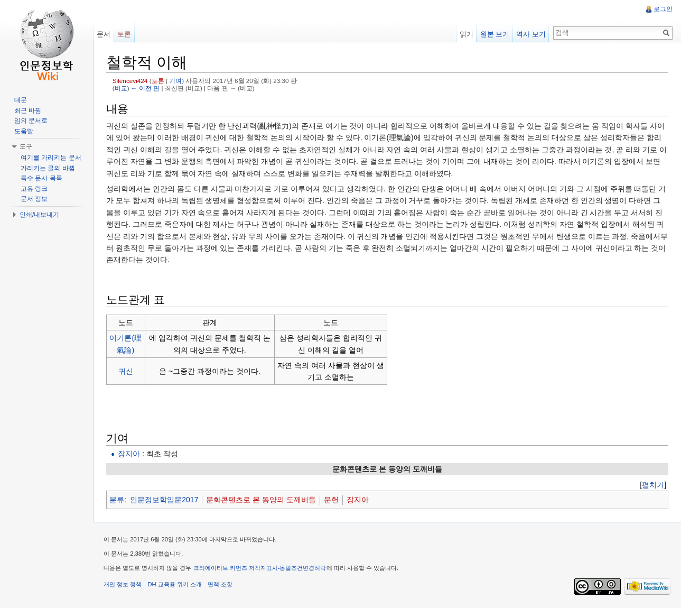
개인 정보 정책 (123, 584)
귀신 (125, 371)
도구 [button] (26, 146)
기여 (175, 80)
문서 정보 (34, 198)
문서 (103, 34)
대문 (20, 100)
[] (653, 485)
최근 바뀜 (27, 110)
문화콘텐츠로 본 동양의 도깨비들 (261, 499)
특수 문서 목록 (41, 178)
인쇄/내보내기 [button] (39, 214)
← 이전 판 (145, 88)
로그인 (663, 9)
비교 (121, 88)
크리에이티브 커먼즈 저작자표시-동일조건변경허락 (259, 568)
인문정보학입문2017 (164, 499)
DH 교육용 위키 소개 (174, 584)
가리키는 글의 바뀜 (48, 168)
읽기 (466, 34)
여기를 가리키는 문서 (51, 157)
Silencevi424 (130, 80)
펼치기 (653, 485)
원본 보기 (495, 34)
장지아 (129, 453)
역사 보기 (531, 34)
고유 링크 (34, 188)
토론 (158, 80)
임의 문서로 (31, 120)
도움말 (23, 131)
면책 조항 (220, 584)
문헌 (331, 499)
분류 (116, 499)
